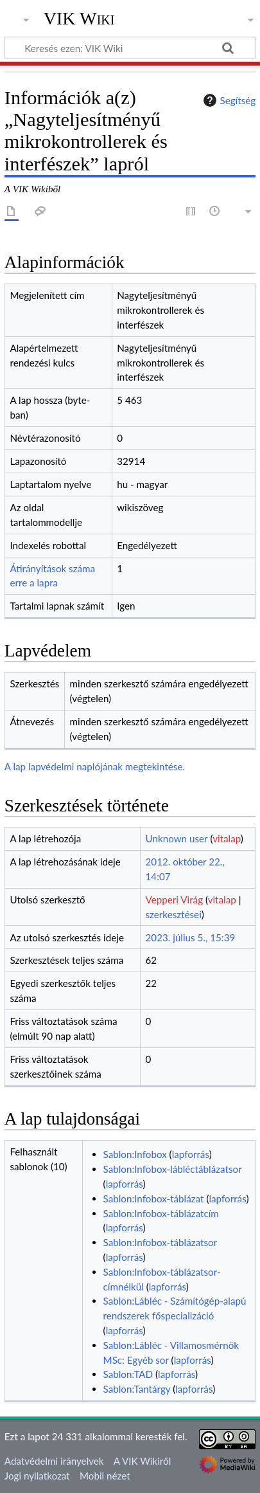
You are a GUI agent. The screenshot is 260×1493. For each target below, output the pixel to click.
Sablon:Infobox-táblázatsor (160, 1242)
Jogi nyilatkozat (37, 1475)
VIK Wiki (79, 19)
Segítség (228, 100)
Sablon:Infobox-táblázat (153, 1198)
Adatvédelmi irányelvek (54, 1461)
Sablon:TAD (128, 1374)
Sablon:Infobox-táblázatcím (161, 1213)
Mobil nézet (105, 1475)
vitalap (226, 838)
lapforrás (190, 1154)
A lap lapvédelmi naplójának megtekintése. (94, 766)
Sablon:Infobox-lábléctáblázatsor (172, 1169)
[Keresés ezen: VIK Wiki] (130, 47)
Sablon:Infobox (135, 1154)
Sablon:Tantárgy (137, 1389)
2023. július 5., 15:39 (191, 937)
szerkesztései (174, 914)
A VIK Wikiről (142, 1461)
